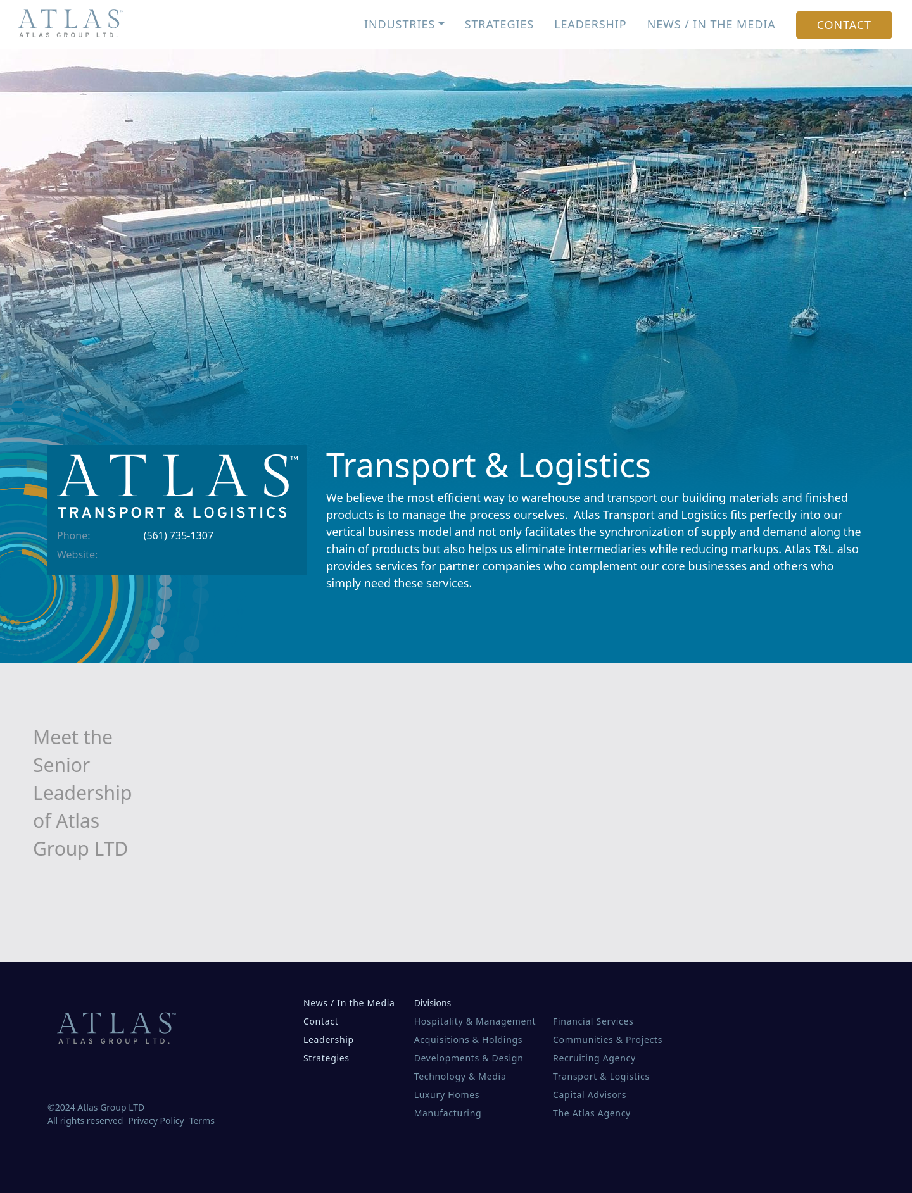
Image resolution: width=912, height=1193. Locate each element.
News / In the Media (711, 24)
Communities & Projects (607, 1040)
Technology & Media (460, 1076)
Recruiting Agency (594, 1058)
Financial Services (593, 1021)
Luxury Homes (447, 1095)
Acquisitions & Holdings (468, 1040)
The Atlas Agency (592, 1113)
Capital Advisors (589, 1095)
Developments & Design (469, 1058)
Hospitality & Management (475, 1021)
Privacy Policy (156, 1121)
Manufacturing (448, 1113)
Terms (202, 1121)
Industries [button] (399, 24)
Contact (844, 24)
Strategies (499, 24)
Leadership (590, 24)
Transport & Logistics (601, 1076)
